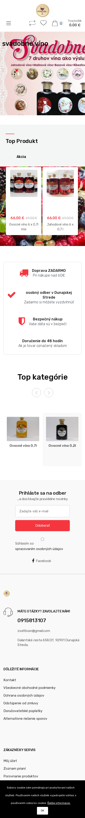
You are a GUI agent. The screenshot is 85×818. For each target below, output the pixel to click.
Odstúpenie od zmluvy (20, 703)
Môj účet (10, 761)
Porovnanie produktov (20, 776)
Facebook (41, 561)
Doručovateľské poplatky (22, 711)
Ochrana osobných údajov (23, 695)
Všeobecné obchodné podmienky (29, 688)
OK (42, 810)
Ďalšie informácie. (58, 803)
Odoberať (42, 525)
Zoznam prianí (14, 768)
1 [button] (39, 243)
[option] (42, 73)
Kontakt (9, 680)
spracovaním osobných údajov (39, 549)
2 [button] (47, 243)
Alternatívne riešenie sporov (25, 719)
